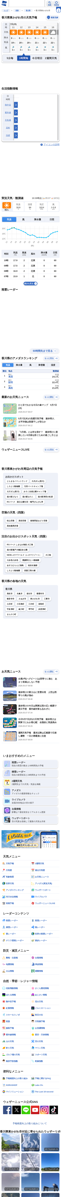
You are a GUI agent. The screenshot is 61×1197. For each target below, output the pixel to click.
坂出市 (29, 594)
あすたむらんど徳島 (15, 565)
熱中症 (8, 105)
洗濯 (8, 135)
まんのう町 (11, 614)
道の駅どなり (12, 497)
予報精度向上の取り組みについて (30, 1123)
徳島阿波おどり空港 (38, 521)
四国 (17, 10)
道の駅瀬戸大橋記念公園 (17, 550)
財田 (10, 382)
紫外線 (8, 112)
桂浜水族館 (32, 565)
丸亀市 (19, 594)
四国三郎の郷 (29, 571)
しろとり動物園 (13, 486)
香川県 (28, 10)
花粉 (8, 128)
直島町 (41, 604)
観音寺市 (10, 599)
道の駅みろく (28, 497)
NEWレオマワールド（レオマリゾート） (24, 555)
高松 (10, 388)
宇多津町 (10, 609)
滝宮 (10, 377)
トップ (6, 10)
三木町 (31, 604)
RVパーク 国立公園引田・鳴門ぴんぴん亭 (25, 502)
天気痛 (8, 120)
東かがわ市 (35, 599)
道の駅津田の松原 (45, 497)
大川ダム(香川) (13, 492)
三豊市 (47, 599)
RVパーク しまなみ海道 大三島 (20, 545)
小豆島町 (20, 604)
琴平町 (31, 609)
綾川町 (21, 609)
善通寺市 (40, 594)
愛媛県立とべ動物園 (30, 560)
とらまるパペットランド (17, 481)
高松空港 (22, 521)
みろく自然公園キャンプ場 (35, 492)
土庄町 (9, 604)
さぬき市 (22, 599)
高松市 (9, 594)
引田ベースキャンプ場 (33, 486)
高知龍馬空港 (12, 526)
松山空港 (10, 521)
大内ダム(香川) (38, 481)
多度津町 (42, 609)
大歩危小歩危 (12, 560)
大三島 (48, 555)
